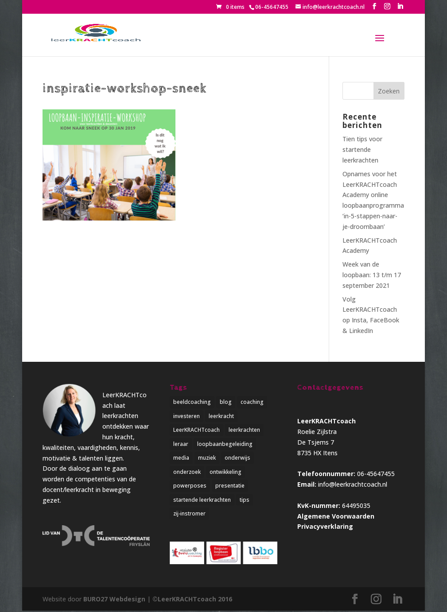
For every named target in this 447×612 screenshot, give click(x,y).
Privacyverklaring (325, 526)
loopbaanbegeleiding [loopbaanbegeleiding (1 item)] (225, 444)
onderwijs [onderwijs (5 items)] (237, 458)
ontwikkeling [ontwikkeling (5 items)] (225, 472)
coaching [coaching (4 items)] (252, 402)
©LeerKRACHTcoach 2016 (192, 600)
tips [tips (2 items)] (244, 500)
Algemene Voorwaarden (335, 516)
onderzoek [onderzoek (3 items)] (187, 472)
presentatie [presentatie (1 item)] (230, 486)
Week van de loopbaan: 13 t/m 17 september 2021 (371, 275)
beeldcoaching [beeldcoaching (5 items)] (192, 402)
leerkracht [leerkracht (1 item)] (221, 416)
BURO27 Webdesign (114, 600)
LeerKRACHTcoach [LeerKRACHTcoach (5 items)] (196, 430)
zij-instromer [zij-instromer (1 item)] (189, 515)
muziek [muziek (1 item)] (207, 458)
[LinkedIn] (400, 6)
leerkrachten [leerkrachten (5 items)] (244, 430)
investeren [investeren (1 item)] (186, 416)
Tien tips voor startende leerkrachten (362, 149)
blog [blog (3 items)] (226, 402)
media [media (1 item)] (181, 458)
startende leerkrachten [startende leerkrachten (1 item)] (202, 500)
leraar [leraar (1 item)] (180, 444)
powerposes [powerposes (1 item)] (189, 486)
